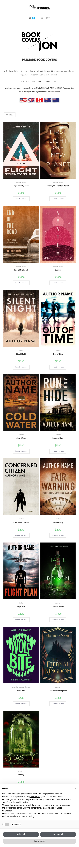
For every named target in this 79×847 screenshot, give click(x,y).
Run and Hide (57, 438)
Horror (13, 687)
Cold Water (21, 438)
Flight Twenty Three (21, 186)
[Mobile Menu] (45, 18)
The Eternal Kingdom (58, 691)
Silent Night (21, 354)
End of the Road (21, 270)
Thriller (21, 350)
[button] (75, 788)
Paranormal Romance (23, 687)
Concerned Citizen (21, 522)
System (58, 270)
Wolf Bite (21, 691)
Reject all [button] (20, 834)
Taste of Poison (58, 607)
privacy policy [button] (35, 796)
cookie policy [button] (22, 802)
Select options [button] (21, 199)
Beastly (21, 775)
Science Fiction (21, 182)
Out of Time (58, 354)
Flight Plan (21, 607)
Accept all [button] (58, 834)
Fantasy (58, 603)
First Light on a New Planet (58, 186)
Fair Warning (58, 522)
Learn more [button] (39, 841)
